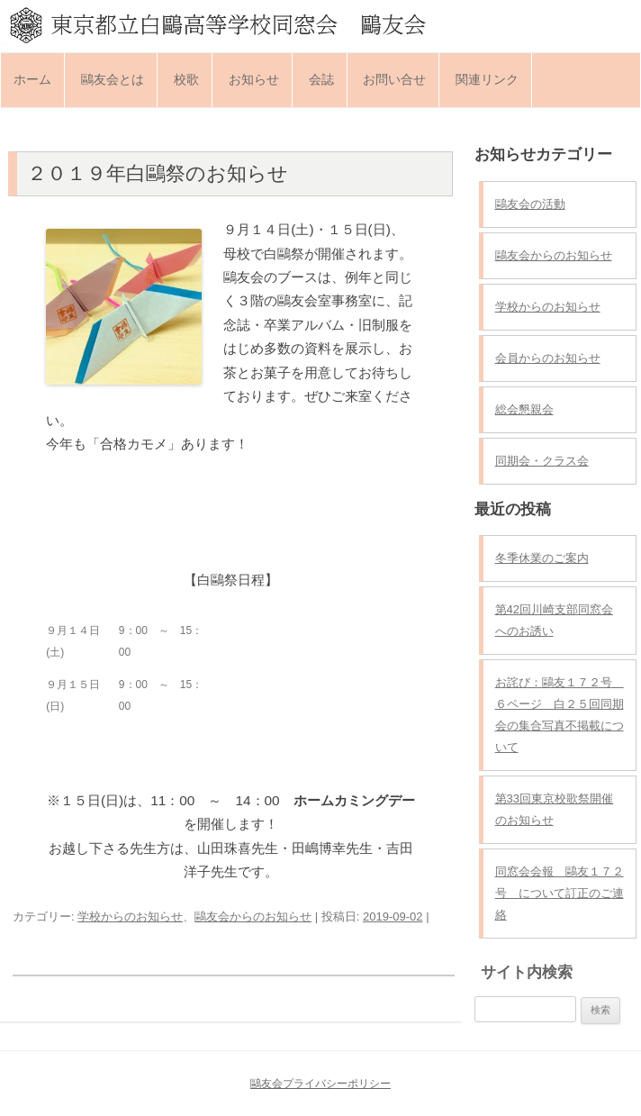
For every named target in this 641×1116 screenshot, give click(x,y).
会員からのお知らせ (547, 358)
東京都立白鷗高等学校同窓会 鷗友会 (320, 24)
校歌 (186, 79)
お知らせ (254, 79)
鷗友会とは (112, 79)
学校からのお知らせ (130, 916)
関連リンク (487, 79)
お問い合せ (394, 79)
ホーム (32, 79)
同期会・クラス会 (542, 460)
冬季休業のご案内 (542, 558)
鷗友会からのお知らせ (252, 916)
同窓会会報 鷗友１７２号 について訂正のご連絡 (559, 893)
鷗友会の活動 (530, 204)
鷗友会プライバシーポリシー (320, 1083)
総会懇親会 (524, 409)
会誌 (321, 79)
